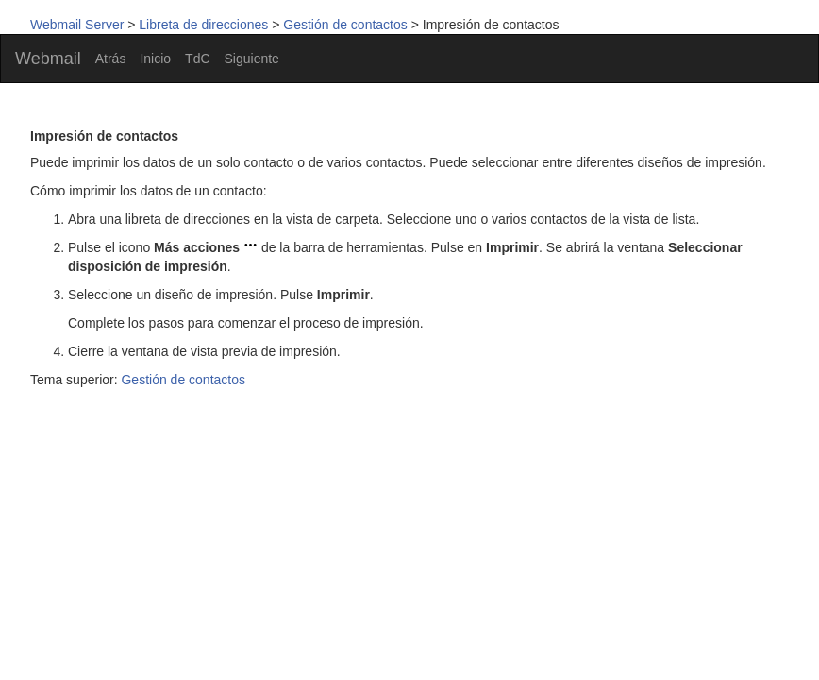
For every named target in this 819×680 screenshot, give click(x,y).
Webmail (48, 58)
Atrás (110, 58)
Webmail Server (77, 24)
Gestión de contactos (345, 24)
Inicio (155, 58)
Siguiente (252, 58)
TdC (197, 58)
